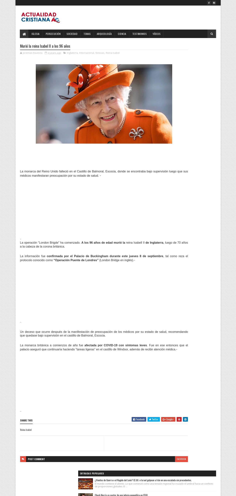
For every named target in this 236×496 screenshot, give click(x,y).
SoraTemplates (37, 490)
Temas (87, 34)
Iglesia (36, 34)
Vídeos (157, 34)
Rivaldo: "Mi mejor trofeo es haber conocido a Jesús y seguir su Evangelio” (194, 119)
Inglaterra (72, 53)
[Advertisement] (85, 207)
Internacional (86, 53)
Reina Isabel (113, 53)
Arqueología (104, 34)
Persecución (53, 34)
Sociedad (72, 34)
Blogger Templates (68, 490)
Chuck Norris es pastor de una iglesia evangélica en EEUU (191, 78)
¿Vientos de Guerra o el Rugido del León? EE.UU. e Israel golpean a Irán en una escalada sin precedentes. (193, 56)
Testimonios (139, 34)
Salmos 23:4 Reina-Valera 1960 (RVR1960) (194, 99)
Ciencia (122, 34)
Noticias (100, 53)
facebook (144, 463)
